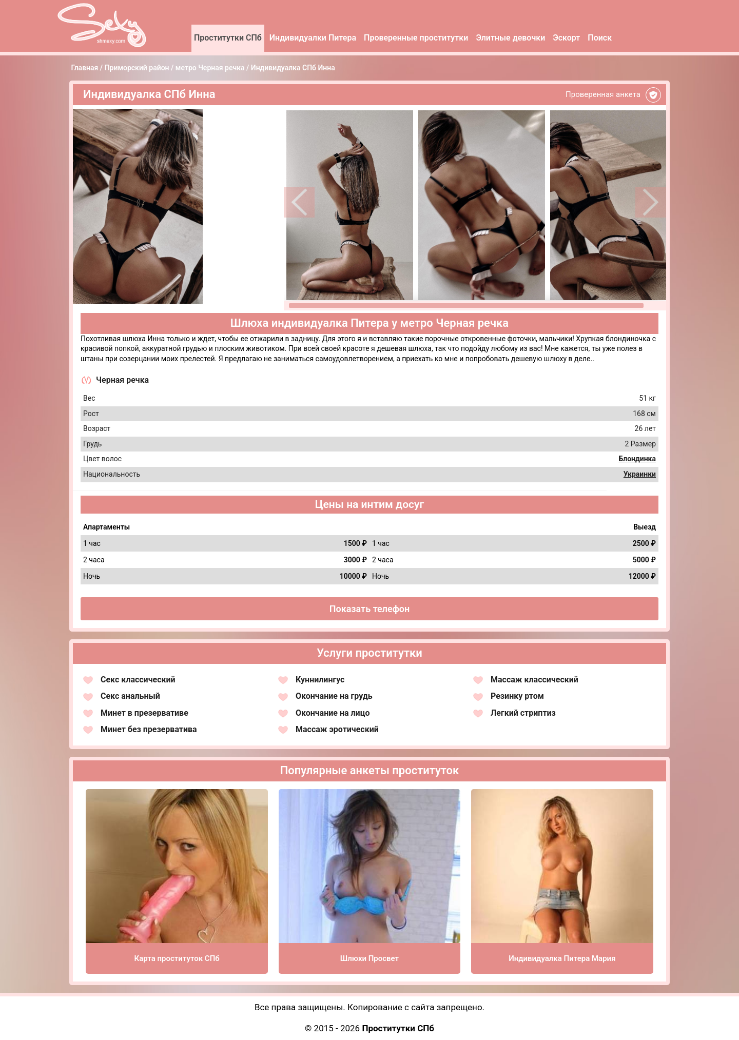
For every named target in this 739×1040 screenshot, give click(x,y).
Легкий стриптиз (523, 713)
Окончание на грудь (334, 696)
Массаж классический (534, 679)
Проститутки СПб (228, 38)
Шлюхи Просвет (369, 958)
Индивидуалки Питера (312, 38)
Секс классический (138, 679)
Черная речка (122, 380)
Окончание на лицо (332, 713)
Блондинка (637, 459)
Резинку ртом (517, 696)
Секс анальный (130, 696)
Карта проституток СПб (177, 958)
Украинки (640, 474)
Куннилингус (320, 679)
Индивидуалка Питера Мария (562, 958)
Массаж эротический (337, 729)
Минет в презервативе (144, 713)
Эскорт (566, 38)
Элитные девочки (510, 38)
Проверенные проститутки (416, 38)
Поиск (600, 38)
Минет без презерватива (149, 729)
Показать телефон (369, 608)
